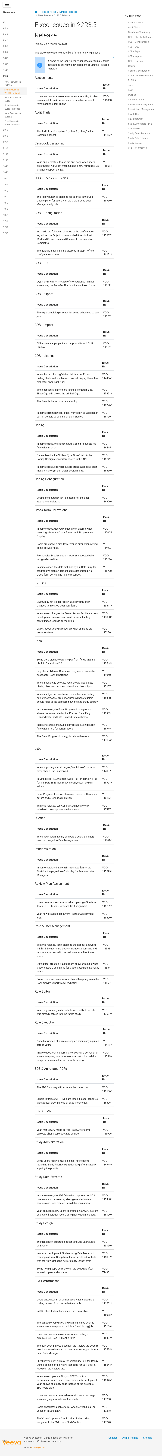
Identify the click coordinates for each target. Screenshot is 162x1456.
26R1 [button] (5, 21)
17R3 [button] (5, 221)
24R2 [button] (5, 52)
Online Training (130, 1437)
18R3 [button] (5, 202)
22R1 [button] (5, 142)
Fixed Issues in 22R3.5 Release (12, 91)
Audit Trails (134, 27)
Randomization (136, 99)
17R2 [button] (5, 227)
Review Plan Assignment (141, 104)
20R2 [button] (5, 172)
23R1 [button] (5, 76)
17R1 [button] (5, 233)
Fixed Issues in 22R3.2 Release (12, 123)
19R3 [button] (5, 184)
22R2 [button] (5, 136)
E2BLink (132, 80)
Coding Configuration (139, 70)
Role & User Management (141, 109)
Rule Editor (133, 114)
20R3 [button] (5, 166)
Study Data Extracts (138, 138)
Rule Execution (135, 118)
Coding (131, 66)
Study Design (135, 143)
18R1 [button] (5, 215)
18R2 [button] (5, 208)
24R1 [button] (5, 58)
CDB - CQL (133, 46)
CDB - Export (134, 51)
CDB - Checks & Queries (140, 37)
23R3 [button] (5, 64)
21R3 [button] (5, 148)
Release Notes (48, 11)
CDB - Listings (135, 61)
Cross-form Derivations (140, 75)
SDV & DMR (134, 128)
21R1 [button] (5, 160)
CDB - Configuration (138, 41)
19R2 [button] (5, 190)
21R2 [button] (5, 154)
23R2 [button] (5, 70)
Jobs (130, 85)
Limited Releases (68, 11)
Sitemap (147, 1437)
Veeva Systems (38, 1447)
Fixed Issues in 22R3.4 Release (12, 107)
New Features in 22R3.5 (13, 83)
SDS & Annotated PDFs (140, 123)
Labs (130, 90)
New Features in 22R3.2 (13, 115)
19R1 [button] (5, 196)
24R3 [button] (5, 46)
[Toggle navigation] (7, 4)
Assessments (135, 22)
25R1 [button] (5, 40)
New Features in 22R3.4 (13, 99)
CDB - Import (135, 56)
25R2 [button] (5, 34)
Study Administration (139, 133)
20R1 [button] (5, 178)
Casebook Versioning (139, 32)
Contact (113, 1437)
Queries (132, 94)
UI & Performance (137, 147)
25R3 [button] (5, 27)
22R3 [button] (5, 130)
